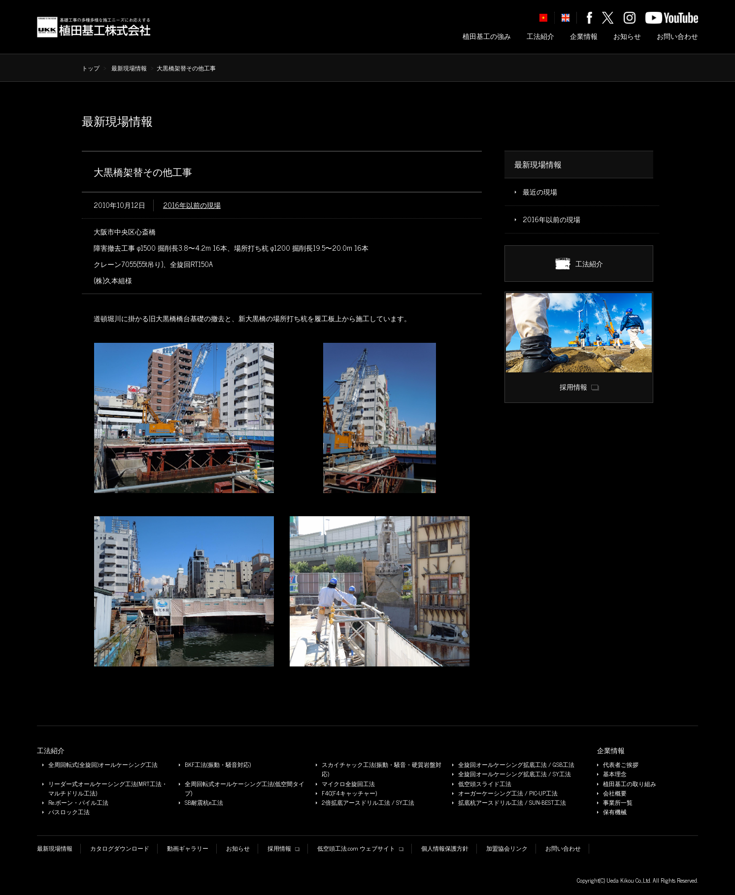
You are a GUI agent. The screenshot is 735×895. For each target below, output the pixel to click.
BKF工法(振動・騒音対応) (218, 764)
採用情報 (283, 848)
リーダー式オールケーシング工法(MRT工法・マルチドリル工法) (107, 788)
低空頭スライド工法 (484, 784)
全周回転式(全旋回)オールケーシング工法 (103, 764)
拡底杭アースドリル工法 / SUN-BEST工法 (512, 802)
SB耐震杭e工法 (204, 802)
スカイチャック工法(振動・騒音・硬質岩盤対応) (381, 769)
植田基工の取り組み (629, 784)
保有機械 (615, 812)
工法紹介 (540, 36)
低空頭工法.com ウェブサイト (360, 848)
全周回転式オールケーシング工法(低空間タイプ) (244, 788)
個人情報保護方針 (444, 848)
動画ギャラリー (187, 848)
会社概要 (615, 793)
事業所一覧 (618, 802)
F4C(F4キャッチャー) (349, 793)
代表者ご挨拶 (620, 764)
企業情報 (584, 36)
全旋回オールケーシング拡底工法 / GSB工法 (516, 764)
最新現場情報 (129, 68)
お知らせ (627, 36)
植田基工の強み (487, 36)
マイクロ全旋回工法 (348, 784)
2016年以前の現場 (192, 205)
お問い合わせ (677, 36)
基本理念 (615, 774)
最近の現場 (540, 192)
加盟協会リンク (507, 848)
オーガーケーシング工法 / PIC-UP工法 (508, 793)
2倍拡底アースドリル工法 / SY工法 (368, 802)
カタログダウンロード (119, 848)
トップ (91, 68)
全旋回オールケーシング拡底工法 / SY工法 (514, 774)
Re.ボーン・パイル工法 (78, 802)
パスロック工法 (69, 812)
